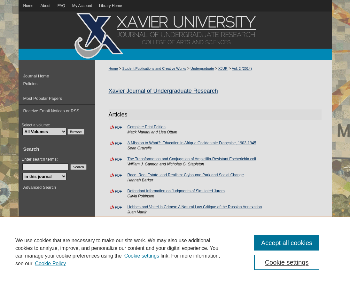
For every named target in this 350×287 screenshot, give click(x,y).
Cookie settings (141, 256)
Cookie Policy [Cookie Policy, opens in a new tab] (50, 263)
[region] (175, 252)
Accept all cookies (286, 242)
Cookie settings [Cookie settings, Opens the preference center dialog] (287, 262)
